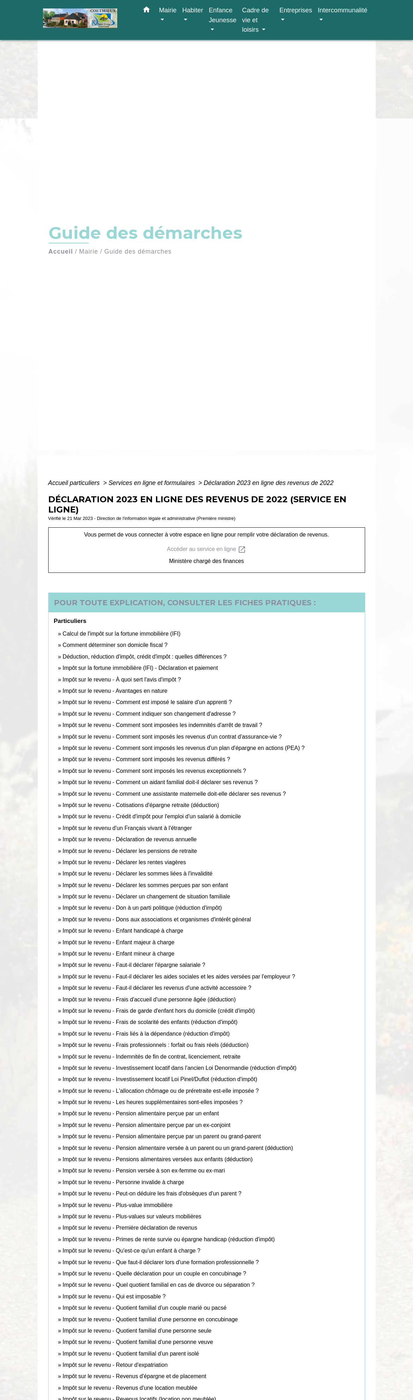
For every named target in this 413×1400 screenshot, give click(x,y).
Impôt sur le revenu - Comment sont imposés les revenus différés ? (146, 759)
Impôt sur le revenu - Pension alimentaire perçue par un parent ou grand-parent (162, 1136)
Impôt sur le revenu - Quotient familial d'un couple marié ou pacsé (145, 1308)
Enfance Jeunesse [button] (223, 15)
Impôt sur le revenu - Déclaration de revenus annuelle (130, 839)
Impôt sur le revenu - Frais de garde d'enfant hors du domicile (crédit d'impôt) (159, 1011)
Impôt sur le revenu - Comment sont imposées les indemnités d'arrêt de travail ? (162, 725)
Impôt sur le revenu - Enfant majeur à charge (119, 942)
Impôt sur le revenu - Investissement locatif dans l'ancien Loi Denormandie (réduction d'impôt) (179, 1068)
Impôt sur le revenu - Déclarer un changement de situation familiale (146, 896)
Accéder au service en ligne (206, 549)
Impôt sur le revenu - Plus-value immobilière (118, 1205)
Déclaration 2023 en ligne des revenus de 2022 (269, 482)
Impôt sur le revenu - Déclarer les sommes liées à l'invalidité (137, 874)
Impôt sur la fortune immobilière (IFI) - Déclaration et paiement (140, 668)
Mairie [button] (168, 10)
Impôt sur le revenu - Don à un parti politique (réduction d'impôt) (142, 908)
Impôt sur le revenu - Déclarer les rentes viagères (124, 862)
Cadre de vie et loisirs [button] (255, 19)
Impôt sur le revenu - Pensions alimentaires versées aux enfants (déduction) (158, 1159)
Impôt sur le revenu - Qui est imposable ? (114, 1296)
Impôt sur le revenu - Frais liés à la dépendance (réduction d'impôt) (146, 1034)
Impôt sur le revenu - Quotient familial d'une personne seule (137, 1331)
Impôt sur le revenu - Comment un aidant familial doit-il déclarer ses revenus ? (160, 782)
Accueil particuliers (75, 482)
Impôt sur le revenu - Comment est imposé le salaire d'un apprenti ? (147, 702)
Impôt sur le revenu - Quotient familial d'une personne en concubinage (150, 1319)
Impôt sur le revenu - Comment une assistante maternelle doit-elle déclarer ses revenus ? (174, 794)
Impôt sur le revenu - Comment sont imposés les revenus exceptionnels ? (154, 771)
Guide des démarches (137, 251)
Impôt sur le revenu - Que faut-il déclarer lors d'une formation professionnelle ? (161, 1262)
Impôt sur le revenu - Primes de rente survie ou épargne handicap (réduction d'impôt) (169, 1239)
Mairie (88, 251)
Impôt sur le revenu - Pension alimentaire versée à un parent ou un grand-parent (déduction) (178, 1148)
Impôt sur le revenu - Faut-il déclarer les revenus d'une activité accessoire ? (157, 988)
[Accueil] (87, 20)
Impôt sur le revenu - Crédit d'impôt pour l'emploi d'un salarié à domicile (152, 816)
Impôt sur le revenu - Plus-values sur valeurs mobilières (132, 1216)
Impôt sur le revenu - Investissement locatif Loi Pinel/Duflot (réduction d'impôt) (160, 1079)
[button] (146, 10)
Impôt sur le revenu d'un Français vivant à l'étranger (127, 828)
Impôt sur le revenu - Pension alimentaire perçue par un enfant (141, 1113)
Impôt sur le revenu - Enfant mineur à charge (119, 954)
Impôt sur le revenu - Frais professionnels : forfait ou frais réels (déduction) (156, 1045)
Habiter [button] (192, 10)
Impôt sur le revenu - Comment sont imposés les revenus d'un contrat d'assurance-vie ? (172, 737)
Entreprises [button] (295, 10)
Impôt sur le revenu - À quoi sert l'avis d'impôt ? (122, 680)
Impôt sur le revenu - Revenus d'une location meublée (130, 1388)
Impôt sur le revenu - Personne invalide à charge (123, 1182)
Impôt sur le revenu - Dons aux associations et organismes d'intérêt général (157, 919)
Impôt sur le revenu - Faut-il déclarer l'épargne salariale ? (134, 965)
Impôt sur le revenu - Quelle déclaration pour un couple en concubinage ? (154, 1274)
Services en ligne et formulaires (152, 482)
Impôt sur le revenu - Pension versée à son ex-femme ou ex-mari (144, 1171)
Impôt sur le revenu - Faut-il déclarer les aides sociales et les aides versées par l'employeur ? (179, 977)
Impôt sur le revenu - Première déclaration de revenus (130, 1228)
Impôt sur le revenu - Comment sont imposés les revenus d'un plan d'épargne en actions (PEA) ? (184, 748)
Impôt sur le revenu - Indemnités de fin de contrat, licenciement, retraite (151, 1057)
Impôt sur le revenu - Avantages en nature (115, 691)
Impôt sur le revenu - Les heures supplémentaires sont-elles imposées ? (153, 1102)
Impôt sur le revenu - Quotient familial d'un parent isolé (131, 1354)
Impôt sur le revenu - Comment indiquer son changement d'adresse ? (149, 714)
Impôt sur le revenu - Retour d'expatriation (115, 1365)
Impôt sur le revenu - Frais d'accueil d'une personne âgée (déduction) (149, 999)
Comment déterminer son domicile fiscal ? (115, 645)
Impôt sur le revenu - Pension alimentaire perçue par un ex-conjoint (147, 1125)
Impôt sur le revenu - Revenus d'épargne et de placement (134, 1376)
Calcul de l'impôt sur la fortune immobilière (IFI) (122, 634)
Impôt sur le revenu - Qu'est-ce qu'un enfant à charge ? (131, 1251)
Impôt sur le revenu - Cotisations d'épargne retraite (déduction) (141, 805)
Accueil (61, 251)
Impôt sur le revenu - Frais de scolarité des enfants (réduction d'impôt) (150, 1022)
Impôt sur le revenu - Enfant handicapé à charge (123, 931)
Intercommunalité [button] (342, 10)
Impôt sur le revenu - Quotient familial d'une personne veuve (138, 1342)
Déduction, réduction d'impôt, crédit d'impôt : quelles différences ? (145, 657)
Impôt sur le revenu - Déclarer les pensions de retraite (130, 851)
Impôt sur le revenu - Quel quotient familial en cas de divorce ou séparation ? (159, 1285)
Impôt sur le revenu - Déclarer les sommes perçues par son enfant (145, 885)
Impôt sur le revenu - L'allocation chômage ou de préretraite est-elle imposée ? (161, 1091)
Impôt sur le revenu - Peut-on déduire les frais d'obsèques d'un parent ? (152, 1193)
